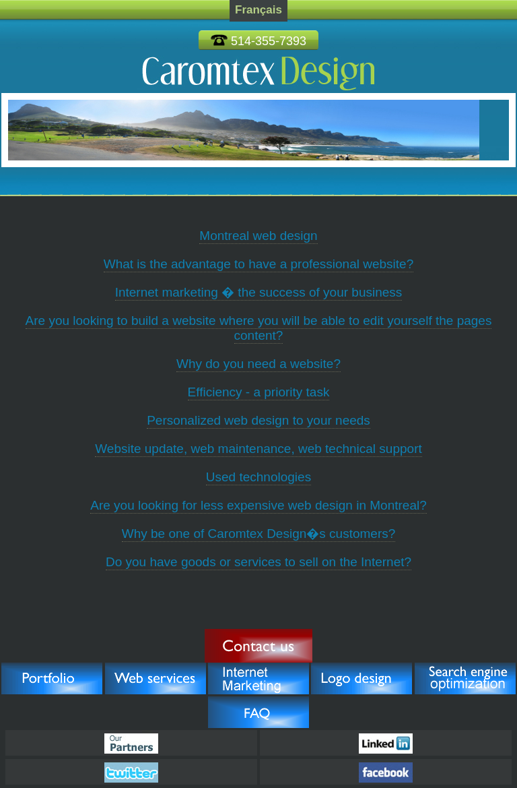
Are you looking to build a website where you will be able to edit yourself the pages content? (259, 327)
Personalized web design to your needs (258, 420)
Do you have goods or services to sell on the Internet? (258, 562)
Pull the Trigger (258, 646)
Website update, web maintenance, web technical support (258, 449)
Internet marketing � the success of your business (259, 292)
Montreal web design (258, 236)
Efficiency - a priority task (259, 392)
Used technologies (258, 477)
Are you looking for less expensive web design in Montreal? (258, 505)
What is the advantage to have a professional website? (259, 264)
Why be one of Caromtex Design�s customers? (259, 533)
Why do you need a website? (258, 364)
